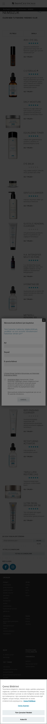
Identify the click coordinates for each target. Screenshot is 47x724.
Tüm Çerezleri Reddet (23, 712)
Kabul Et (23, 719)
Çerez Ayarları (23, 706)
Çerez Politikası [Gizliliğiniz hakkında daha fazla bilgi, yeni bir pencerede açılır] (29, 701)
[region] (23, 701)
